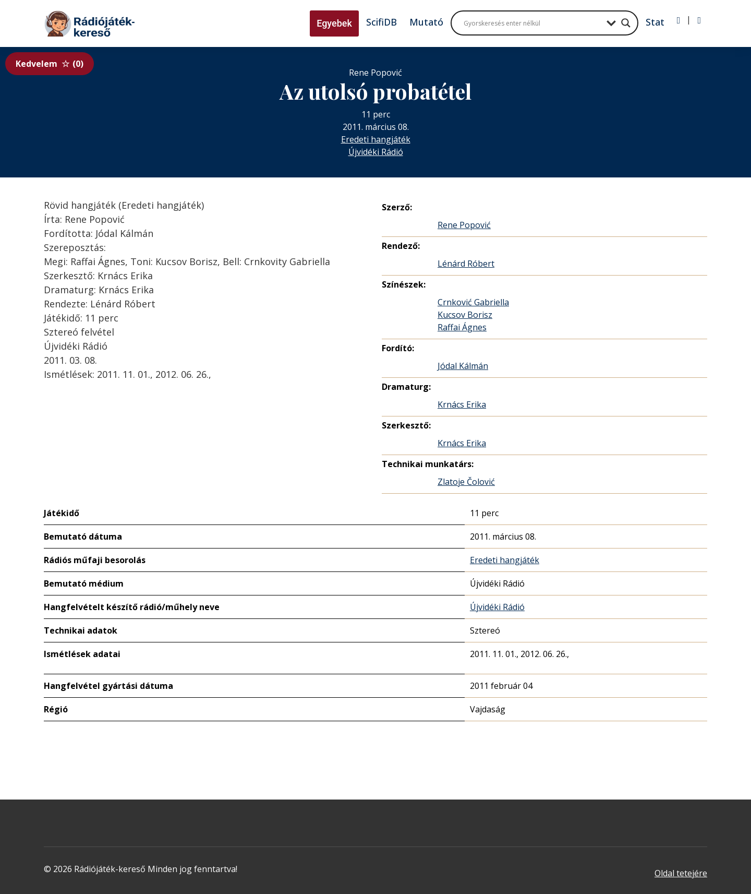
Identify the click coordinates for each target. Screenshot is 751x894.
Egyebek (334, 23)
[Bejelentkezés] (679, 20)
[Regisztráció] (699, 20)
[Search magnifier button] (626, 23)
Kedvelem (49, 63)
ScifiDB (381, 22)
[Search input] (532, 23)
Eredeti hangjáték (375, 139)
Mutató (426, 22)
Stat (655, 22)
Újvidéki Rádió (375, 152)
